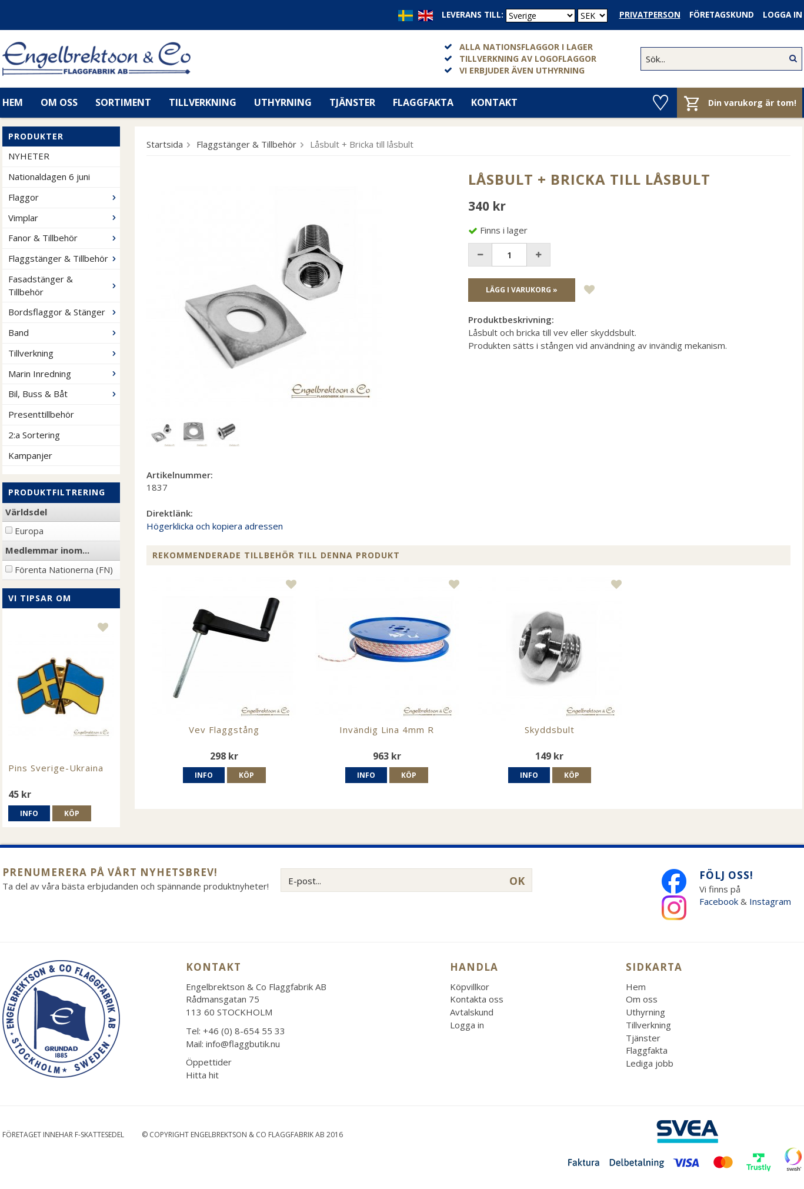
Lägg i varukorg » (522, 290)
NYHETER (28, 156)
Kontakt (494, 102)
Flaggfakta (423, 102)
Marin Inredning (64, 373)
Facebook (718, 901)
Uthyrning (283, 102)
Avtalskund (471, 1012)
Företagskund (721, 14)
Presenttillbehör (41, 414)
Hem (636, 987)
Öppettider (209, 1062)
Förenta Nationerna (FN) (64, 569)
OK (517, 881)
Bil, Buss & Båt (64, 393)
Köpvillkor (469, 987)
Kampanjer (30, 455)
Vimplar (64, 218)
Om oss (59, 102)
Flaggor (64, 197)
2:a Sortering (34, 435)
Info (29, 813)
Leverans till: (472, 14)
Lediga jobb (649, 1063)
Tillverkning (202, 102)
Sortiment (123, 102)
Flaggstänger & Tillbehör (64, 258)
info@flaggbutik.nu (243, 1044)
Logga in (782, 14)
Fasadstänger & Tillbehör (64, 285)
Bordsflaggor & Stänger (64, 312)
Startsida (164, 144)
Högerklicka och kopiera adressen (214, 526)
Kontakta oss (476, 999)
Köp (71, 813)
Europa (29, 531)
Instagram (771, 901)
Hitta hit (202, 1075)
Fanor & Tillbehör (64, 238)
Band (64, 332)
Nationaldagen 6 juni (49, 176)
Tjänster (352, 102)
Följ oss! (726, 875)
